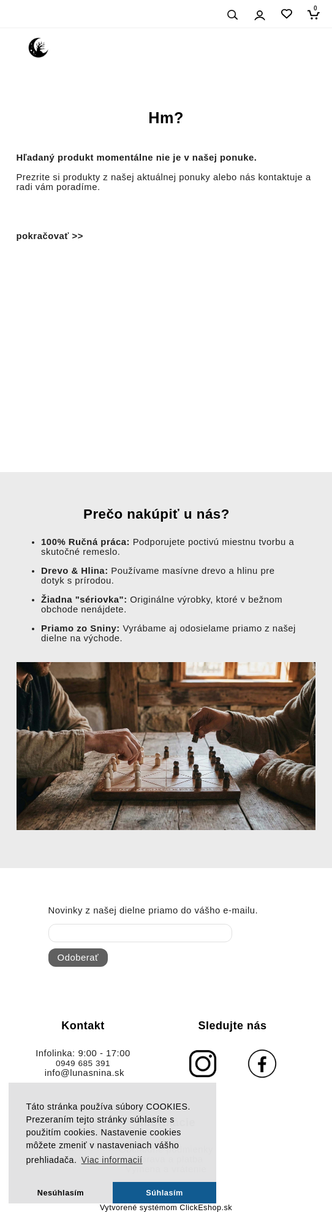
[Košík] (316, 14)
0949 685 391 (83, 1063)
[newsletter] (140, 933)
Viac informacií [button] (112, 1160)
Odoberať (78, 957)
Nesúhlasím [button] (60, 1192)
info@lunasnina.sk (84, 1073)
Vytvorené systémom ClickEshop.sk (166, 1207)
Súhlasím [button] (164, 1192)
